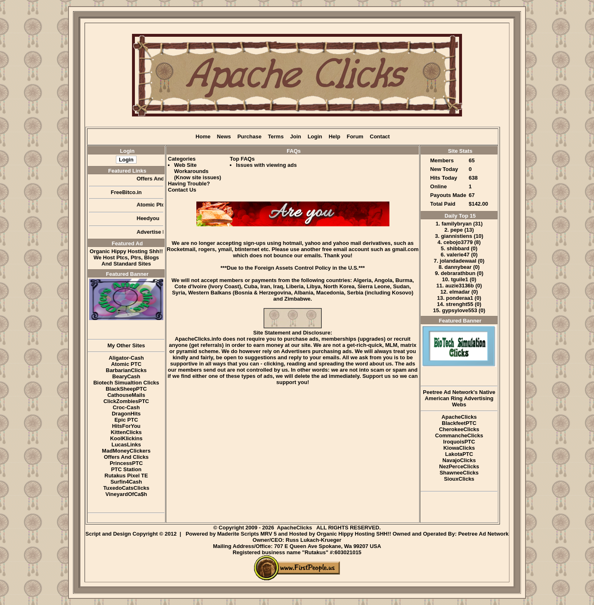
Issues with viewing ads (266, 165)
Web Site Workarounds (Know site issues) (197, 171)
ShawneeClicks (459, 473)
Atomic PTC (126, 364)
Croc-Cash (126, 407)
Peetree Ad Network (483, 534)
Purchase (249, 136)
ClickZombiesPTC (126, 401)
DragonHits (126, 413)
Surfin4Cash (126, 482)
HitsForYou (126, 426)
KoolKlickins (126, 438)
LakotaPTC (459, 454)
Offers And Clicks (126, 457)
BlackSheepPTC (126, 389)
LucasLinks (126, 444)
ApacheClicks (458, 417)
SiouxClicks (459, 479)
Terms (276, 136)
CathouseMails (126, 395)
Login (315, 136)
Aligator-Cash (126, 358)
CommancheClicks (459, 435)
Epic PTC (126, 420)
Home (203, 136)
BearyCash (126, 376)
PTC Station (126, 469)
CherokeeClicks (459, 429)
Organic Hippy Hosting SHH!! (354, 534)
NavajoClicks (459, 460)
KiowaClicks (459, 448)
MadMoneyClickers (126, 451)
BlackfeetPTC (459, 423)
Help (334, 136)
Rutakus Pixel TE (126, 475)
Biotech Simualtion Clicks (126, 383)
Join (295, 136)
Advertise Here (159, 232)
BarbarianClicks (126, 370)
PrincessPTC (126, 463)
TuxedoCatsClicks (126, 488)
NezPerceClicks (459, 466)
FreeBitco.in (126, 192)
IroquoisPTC (459, 442)
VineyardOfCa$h (126, 494)
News (224, 136)
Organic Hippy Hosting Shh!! (126, 251)
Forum (354, 136)
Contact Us (182, 190)
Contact (380, 136)
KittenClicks (126, 432)
